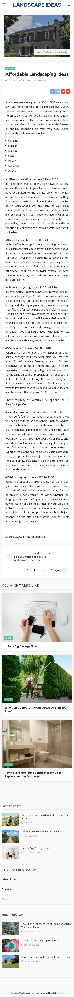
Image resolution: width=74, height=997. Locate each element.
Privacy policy (9, 879)
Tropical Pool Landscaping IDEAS (40, 940)
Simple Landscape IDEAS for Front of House (46, 956)
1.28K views (31, 80)
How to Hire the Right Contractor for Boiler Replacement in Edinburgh (34, 774)
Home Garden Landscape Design (40, 831)
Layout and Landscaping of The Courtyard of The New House (46, 925)
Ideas (10, 68)
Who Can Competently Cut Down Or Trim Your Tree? (36, 709)
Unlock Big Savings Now (21, 646)
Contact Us (8, 899)
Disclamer (7, 889)
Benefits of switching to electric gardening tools (45, 817)
